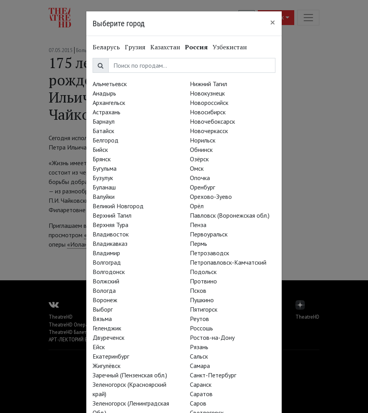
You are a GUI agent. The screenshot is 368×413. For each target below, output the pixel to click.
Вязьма (102, 319)
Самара (200, 366)
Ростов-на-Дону (212, 337)
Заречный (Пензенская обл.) (130, 375)
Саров (198, 403)
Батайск (103, 131)
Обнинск (201, 149)
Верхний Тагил (112, 215)
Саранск (200, 384)
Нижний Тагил (208, 84)
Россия (196, 47)
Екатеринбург (111, 356)
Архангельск (109, 102)
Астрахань (106, 112)
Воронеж (105, 300)
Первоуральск (209, 234)
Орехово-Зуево (211, 196)
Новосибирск (208, 112)
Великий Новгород (118, 206)
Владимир (106, 253)
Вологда (104, 290)
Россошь (201, 328)
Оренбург (202, 187)
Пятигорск (203, 309)
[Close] (273, 22)
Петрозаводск (209, 253)
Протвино (203, 281)
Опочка (200, 178)
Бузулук (103, 178)
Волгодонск (109, 272)
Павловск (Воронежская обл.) (230, 215)
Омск (197, 168)
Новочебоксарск (212, 121)
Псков (198, 290)
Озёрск (199, 159)
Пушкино (202, 300)
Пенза (198, 225)
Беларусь (106, 47)
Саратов (201, 394)
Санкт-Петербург (213, 375)
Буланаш (104, 187)
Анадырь (104, 93)
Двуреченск (108, 337)
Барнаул (104, 121)
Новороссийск (209, 102)
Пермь (198, 243)
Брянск (102, 159)
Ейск (99, 347)
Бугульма (105, 168)
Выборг (103, 309)
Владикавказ (110, 243)
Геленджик (107, 328)
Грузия (135, 47)
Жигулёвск (106, 366)
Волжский (106, 281)
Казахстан (165, 47)
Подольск (203, 272)
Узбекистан (230, 47)
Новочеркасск (209, 131)
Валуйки (104, 196)
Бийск (100, 149)
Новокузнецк (207, 93)
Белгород (105, 140)
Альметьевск (110, 84)
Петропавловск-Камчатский (228, 262)
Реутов (199, 319)
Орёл (197, 206)
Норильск (202, 140)
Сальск (199, 356)
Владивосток (111, 234)
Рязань (199, 347)
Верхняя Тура (110, 225)
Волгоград (107, 262)
